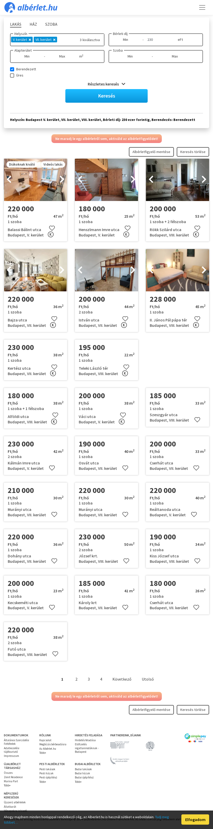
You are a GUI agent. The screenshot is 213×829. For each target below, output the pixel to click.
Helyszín (20, 33)
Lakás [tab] (15, 24)
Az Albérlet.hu (47, 748)
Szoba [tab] (51, 24)
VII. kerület (45, 39)
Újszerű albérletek (15, 802)
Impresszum (11, 756)
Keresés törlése (193, 151)
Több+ (42, 753)
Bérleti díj (120, 33)
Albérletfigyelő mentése (151, 151)
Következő (121, 679)
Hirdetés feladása (85, 740)
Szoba (118, 50)
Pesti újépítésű (48, 777)
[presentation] (9, 180)
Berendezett (26, 69)
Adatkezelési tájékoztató (11, 750)
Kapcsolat (45, 740)
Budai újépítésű (84, 777)
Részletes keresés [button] (106, 84)
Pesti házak (46, 773)
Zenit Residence (13, 777)
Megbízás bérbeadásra (52, 744)
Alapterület (23, 50)
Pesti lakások (47, 769)
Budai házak (82, 773)
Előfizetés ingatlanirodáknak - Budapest (87, 748)
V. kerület (22, 39)
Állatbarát (10, 806)
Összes (8, 773)
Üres (19, 75)
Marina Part (11, 781)
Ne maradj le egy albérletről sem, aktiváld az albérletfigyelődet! (106, 138)
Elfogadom (195, 819)
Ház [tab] (33, 24)
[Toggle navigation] (202, 7)
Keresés (106, 95)
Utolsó (148, 679)
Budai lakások (83, 769)
